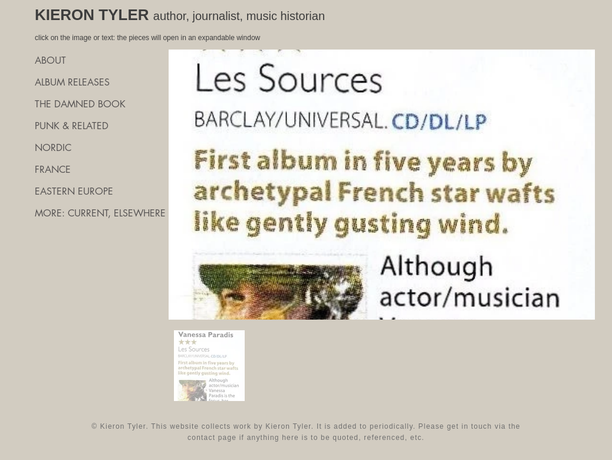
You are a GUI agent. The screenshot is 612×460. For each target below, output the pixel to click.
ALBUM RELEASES (72, 82)
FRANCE (53, 169)
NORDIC (53, 148)
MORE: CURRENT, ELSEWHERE (99, 213)
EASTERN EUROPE (74, 191)
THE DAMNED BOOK (80, 104)
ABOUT (50, 60)
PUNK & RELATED (71, 126)
